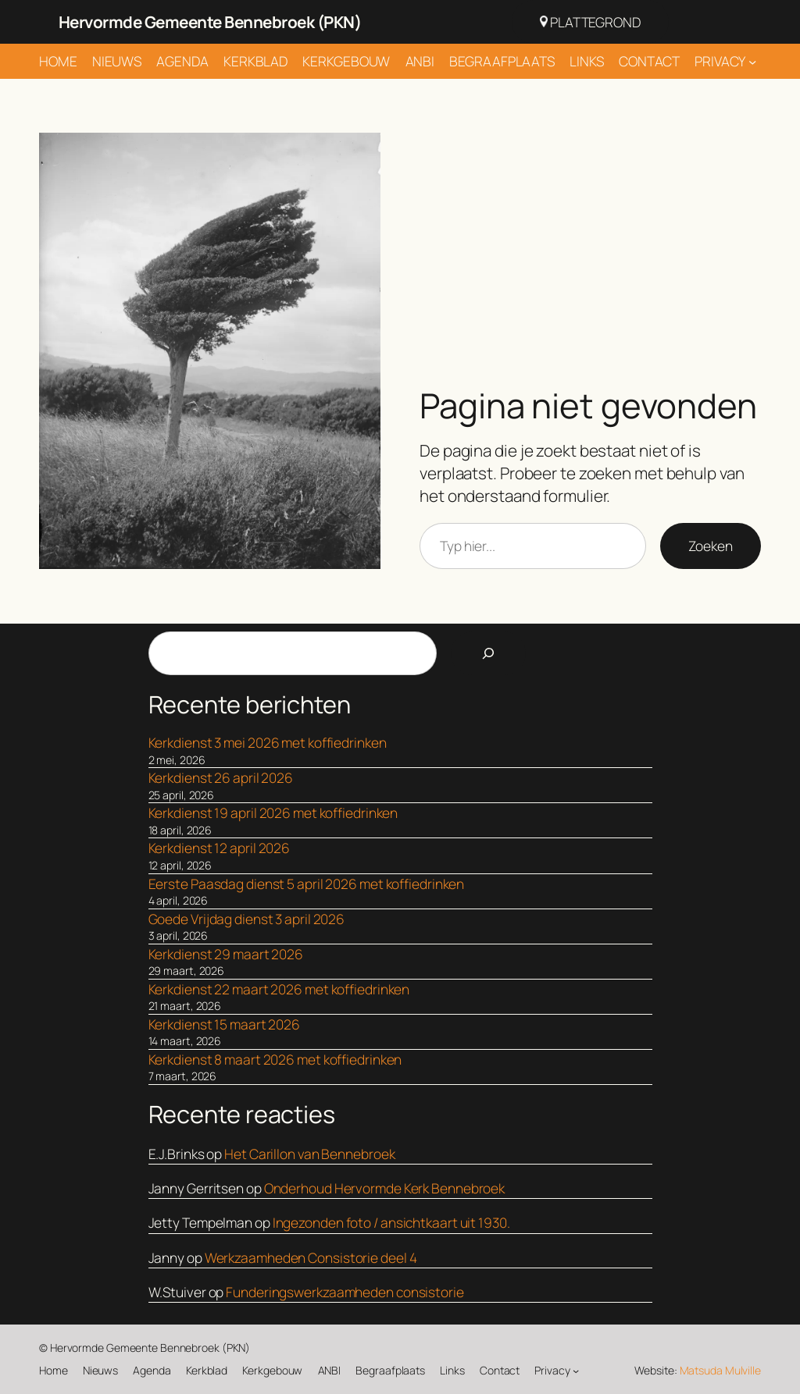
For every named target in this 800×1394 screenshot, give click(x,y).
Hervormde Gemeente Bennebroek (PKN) (210, 22)
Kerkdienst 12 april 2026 (219, 847)
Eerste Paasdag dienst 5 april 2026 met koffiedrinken (306, 883)
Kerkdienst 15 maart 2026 (224, 1024)
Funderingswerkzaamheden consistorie (345, 1291)
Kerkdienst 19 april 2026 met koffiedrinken (273, 812)
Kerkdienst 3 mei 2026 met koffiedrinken (267, 742)
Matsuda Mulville (720, 1370)
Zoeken (710, 545)
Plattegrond (590, 21)
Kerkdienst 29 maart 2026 (226, 953)
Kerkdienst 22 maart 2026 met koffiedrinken (279, 989)
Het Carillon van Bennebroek (309, 1153)
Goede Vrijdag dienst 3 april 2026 (246, 918)
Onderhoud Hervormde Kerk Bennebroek (384, 1188)
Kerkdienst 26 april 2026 (221, 777)
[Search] (488, 653)
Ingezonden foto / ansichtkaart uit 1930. (391, 1222)
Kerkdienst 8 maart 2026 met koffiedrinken (275, 1059)
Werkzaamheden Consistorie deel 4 (311, 1257)
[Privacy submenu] (752, 61)
